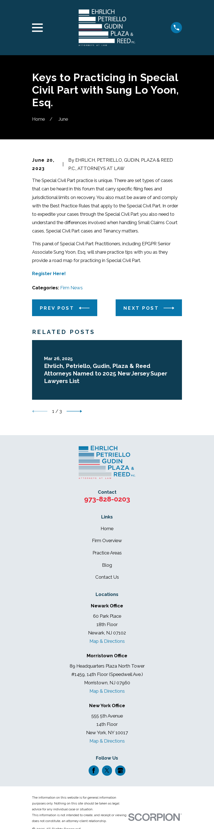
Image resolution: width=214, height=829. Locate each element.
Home (107, 528)
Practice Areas (107, 553)
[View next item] (74, 411)
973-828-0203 (107, 499)
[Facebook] (93, 770)
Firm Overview (107, 540)
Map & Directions (107, 641)
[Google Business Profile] (120, 770)
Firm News (71, 287)
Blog (107, 565)
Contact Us (107, 577)
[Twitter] (107, 770)
